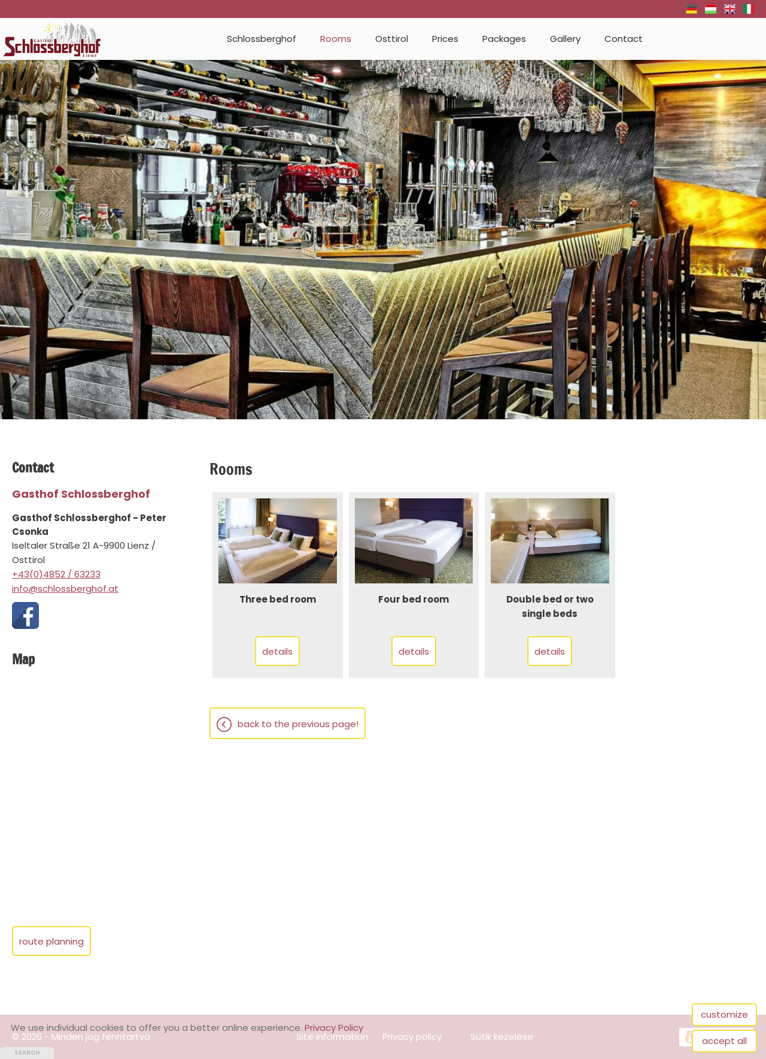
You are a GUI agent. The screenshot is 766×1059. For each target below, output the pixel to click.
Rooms (335, 38)
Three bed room (277, 599)
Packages (504, 38)
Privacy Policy (334, 1027)
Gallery (565, 38)
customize (724, 1014)
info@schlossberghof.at (65, 588)
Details (277, 651)
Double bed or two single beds (550, 606)
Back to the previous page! (298, 724)
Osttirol (391, 38)
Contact (623, 38)
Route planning (51, 941)
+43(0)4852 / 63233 (56, 574)
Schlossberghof (261, 38)
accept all (724, 1040)
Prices (445, 38)
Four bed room (413, 599)
